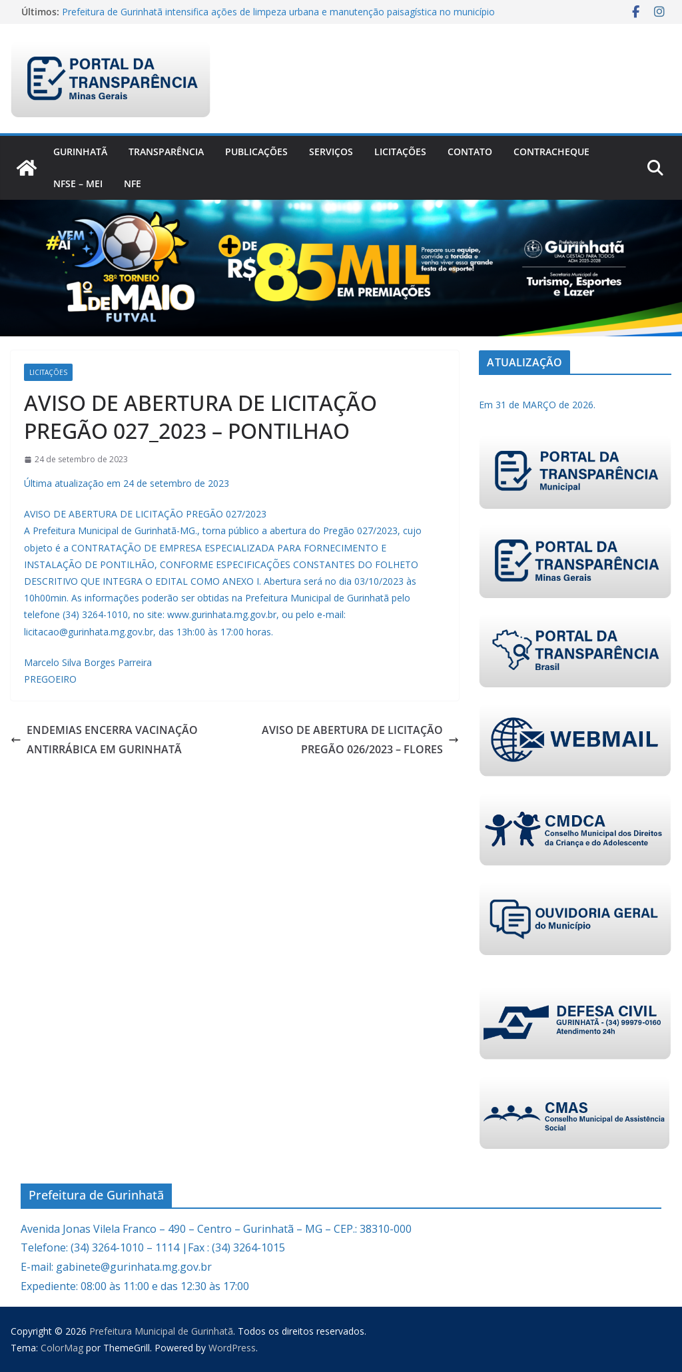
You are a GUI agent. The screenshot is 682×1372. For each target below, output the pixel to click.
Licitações (400, 151)
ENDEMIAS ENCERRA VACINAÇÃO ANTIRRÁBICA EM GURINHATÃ (104, 740)
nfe (132, 183)
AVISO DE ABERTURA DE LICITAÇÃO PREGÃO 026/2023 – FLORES (360, 740)
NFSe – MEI (78, 183)
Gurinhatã (80, 151)
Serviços (331, 151)
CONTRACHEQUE (551, 151)
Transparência (166, 151)
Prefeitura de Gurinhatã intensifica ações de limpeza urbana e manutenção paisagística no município (278, 11)
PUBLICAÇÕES (256, 151)
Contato (470, 151)
